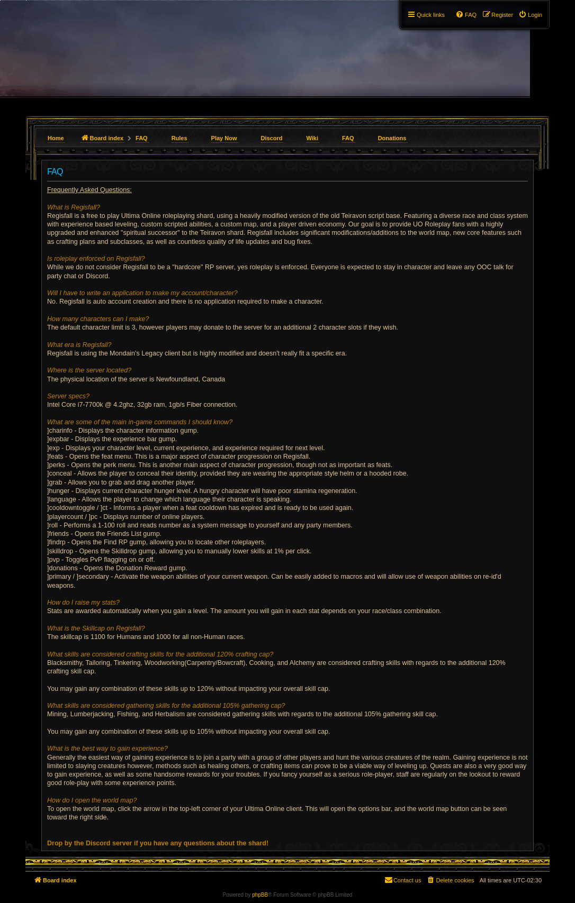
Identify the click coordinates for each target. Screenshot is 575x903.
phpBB (260, 895)
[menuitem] (530, 14)
